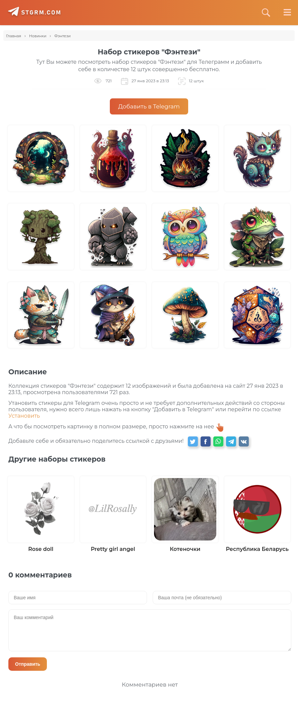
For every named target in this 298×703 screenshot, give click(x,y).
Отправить (27, 664)
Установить (24, 416)
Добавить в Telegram (149, 106)
